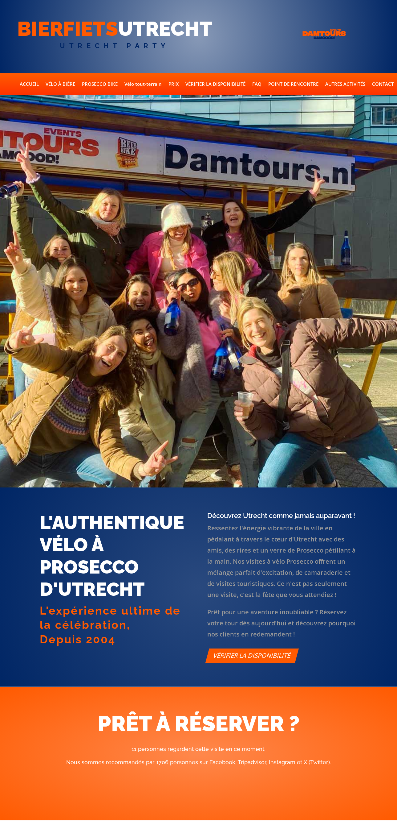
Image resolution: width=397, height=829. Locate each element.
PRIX (173, 84)
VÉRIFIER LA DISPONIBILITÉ (215, 84)
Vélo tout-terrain (143, 84)
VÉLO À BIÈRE (60, 84)
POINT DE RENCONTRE (293, 84)
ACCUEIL (29, 84)
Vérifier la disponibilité (252, 655)
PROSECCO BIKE (100, 84)
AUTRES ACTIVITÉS (345, 84)
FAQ (256, 84)
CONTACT (383, 84)
